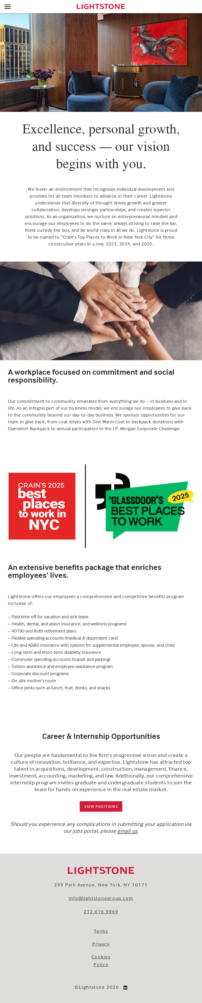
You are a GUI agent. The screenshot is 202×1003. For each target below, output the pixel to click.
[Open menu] (8, 6)
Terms (101, 931)
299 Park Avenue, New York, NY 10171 (101, 884)
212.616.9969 (101, 911)
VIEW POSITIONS (101, 806)
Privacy (101, 944)
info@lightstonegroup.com (101, 898)
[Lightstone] (101, 6)
